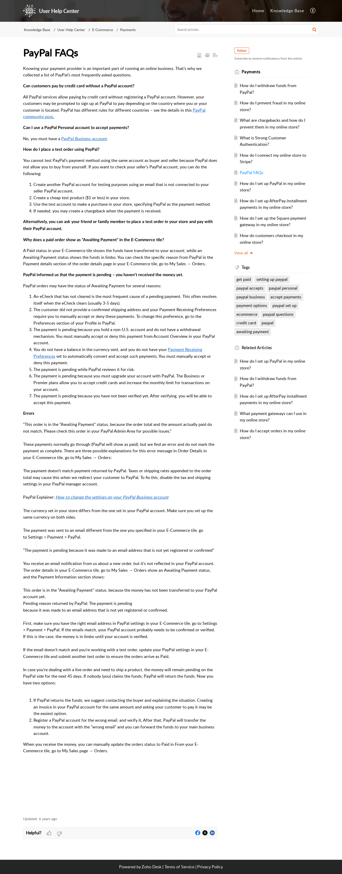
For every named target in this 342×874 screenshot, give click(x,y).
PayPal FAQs (251, 172)
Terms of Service (179, 867)
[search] (246, 29)
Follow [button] (241, 50)
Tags (246, 267)
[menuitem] (313, 11)
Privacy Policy (210, 867)
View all (243, 252)
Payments (128, 29)
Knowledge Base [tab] (287, 10)
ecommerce (246, 314)
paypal (267, 323)
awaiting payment (252, 331)
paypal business (250, 297)
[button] (314, 29)
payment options (251, 305)
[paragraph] (120, 438)
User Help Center (71, 29)
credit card (246, 323)
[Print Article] (207, 55)
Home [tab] (258, 10)
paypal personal (283, 288)
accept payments (285, 297)
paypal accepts (249, 288)
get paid (243, 279)
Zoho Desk (151, 867)
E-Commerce (102, 29)
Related (257, 347)
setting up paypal (272, 279)
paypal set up (284, 305)
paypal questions (278, 314)
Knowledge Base (37, 29)
